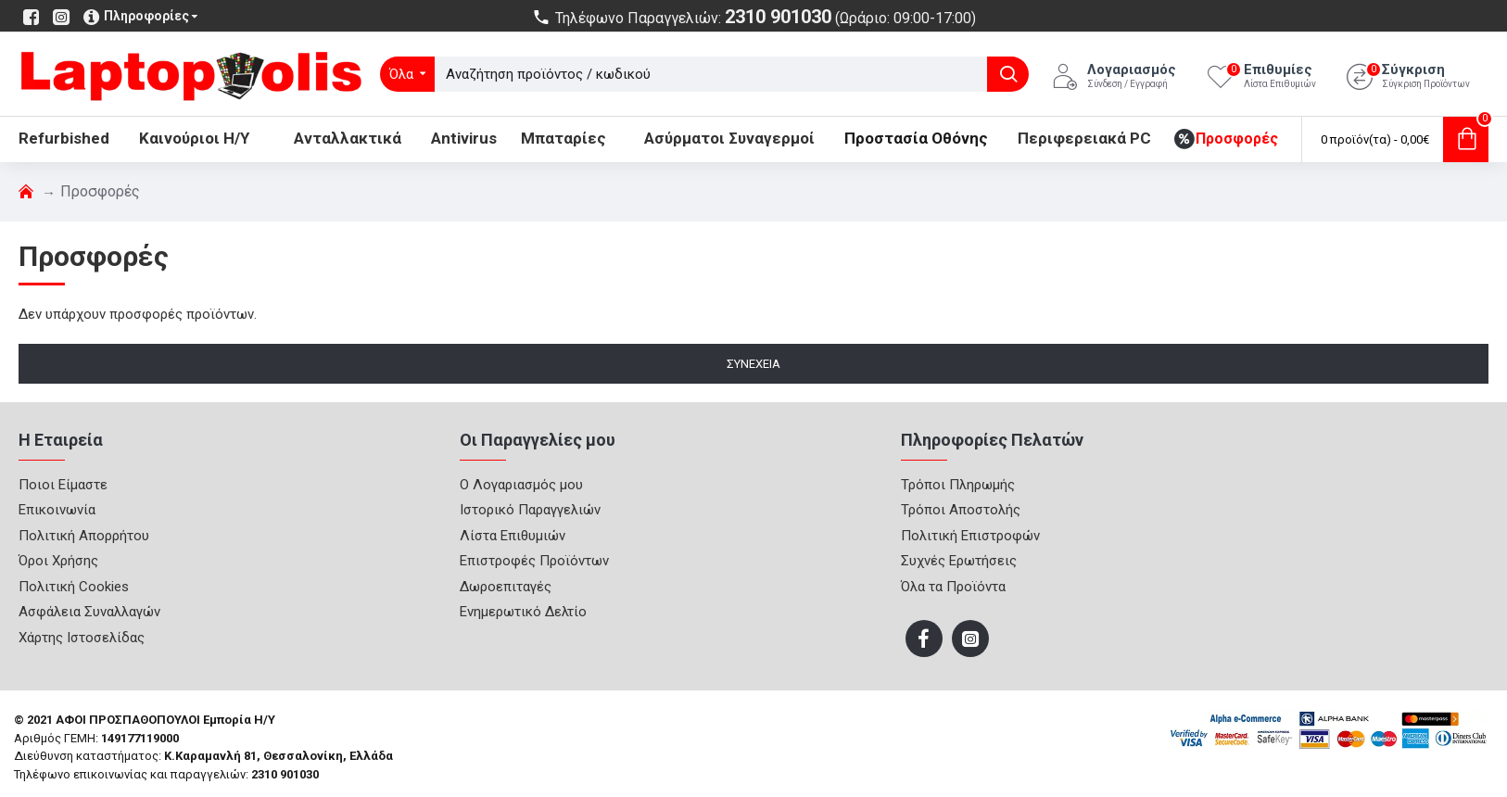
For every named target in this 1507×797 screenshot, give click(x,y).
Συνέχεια (753, 364)
